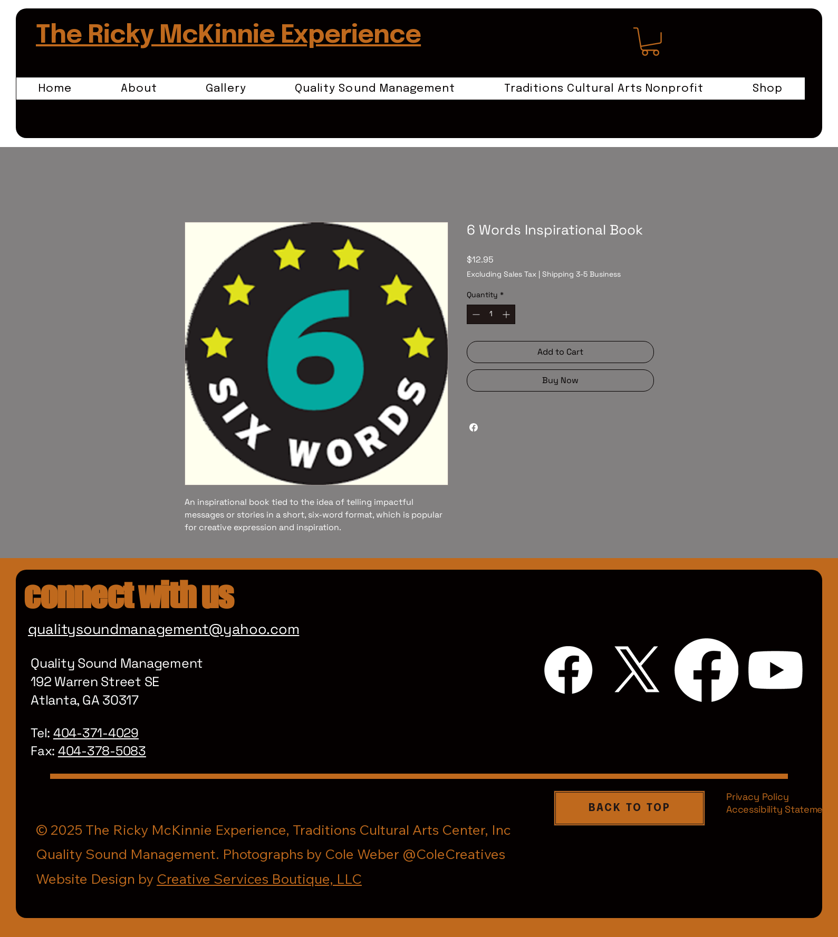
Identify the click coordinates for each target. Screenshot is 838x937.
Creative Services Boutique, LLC (259, 878)
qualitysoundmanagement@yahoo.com (163, 629)
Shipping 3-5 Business (581, 274)
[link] (650, 41)
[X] (637, 670)
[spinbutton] (490, 314)
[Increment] (507, 314)
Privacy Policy (757, 796)
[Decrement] (474, 314)
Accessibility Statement (779, 809)
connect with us (128, 595)
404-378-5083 (102, 751)
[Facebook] (568, 670)
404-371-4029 (96, 733)
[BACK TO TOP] (629, 808)
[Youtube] (775, 670)
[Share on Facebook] (473, 427)
